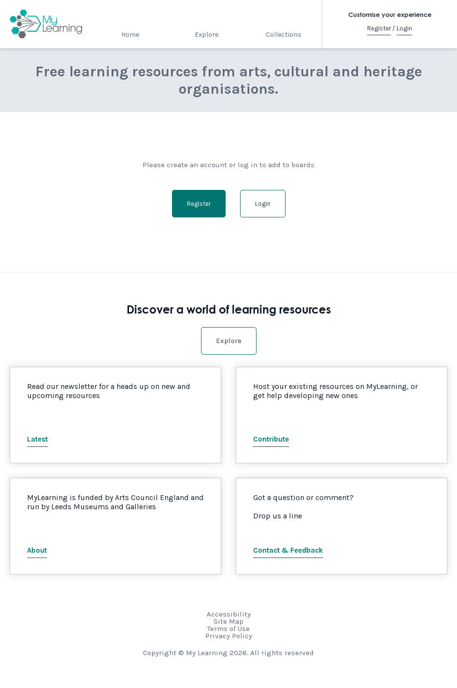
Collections (283, 34)
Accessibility (229, 614)
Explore (206, 34)
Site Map (228, 621)
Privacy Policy (228, 635)
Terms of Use (228, 628)
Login (404, 28)
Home (130, 34)
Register (379, 28)
